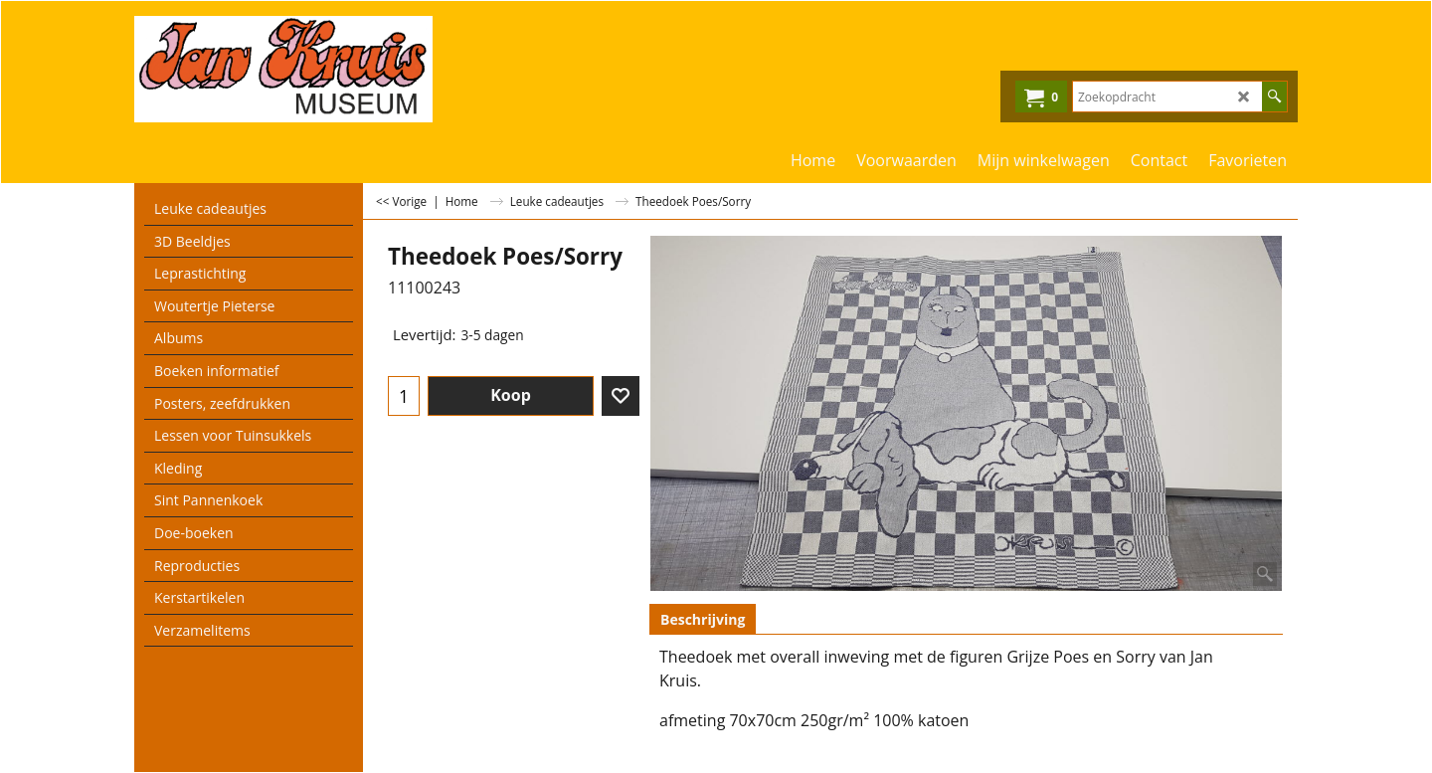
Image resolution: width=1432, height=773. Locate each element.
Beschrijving (702, 619)
